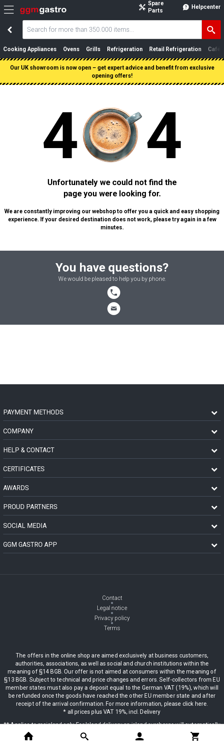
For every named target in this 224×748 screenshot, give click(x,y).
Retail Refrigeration (175, 49)
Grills (93, 49)
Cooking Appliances (30, 49)
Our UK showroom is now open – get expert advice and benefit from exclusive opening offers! (112, 71)
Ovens (71, 49)
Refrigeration (125, 49)
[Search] (211, 29)
